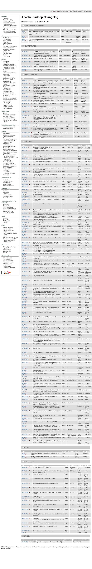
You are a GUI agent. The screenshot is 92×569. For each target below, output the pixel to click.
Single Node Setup (8, 20)
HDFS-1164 (25, 184)
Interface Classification (9, 31)
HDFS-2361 (25, 348)
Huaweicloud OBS (8, 211)
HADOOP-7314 (26, 106)
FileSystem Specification (9, 32)
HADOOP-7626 (24, 260)
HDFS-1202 (25, 174)
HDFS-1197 (25, 434)
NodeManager (7, 153)
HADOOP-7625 (24, 285)
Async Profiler (6, 56)
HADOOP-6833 (24, 178)
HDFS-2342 (25, 316)
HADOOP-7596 (24, 235)
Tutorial (5, 113)
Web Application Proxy (9, 146)
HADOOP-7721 (24, 407)
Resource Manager (8, 181)
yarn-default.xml (7, 263)
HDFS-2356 (25, 500)
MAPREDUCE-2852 (26, 228)
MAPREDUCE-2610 (26, 246)
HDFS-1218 (25, 362)
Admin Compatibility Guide (10, 29)
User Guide (6, 63)
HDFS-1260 (25, 356)
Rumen (5, 236)
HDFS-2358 (25, 396)
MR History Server (8, 128)
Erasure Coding (7, 101)
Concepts (5, 193)
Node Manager (7, 182)
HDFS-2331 (25, 275)
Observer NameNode (8, 68)
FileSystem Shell (7, 24)
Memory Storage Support (9, 98)
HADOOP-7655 (26, 136)
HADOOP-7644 (24, 301)
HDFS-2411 (25, 429)
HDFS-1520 (25, 55)
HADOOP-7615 (24, 438)
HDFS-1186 (25, 359)
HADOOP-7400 (24, 193)
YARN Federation (7, 167)
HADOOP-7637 (24, 288)
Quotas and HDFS (8, 79)
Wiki (51, 11)
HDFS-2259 (25, 226)
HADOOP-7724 (24, 416)
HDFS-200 (24, 52)
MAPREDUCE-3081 (26, 335)
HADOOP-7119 (26, 61)
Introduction (6, 180)
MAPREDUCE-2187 (26, 204)
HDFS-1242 (24, 454)
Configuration (6, 221)
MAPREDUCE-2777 (26, 70)
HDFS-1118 (25, 171)
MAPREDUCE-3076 (26, 305)
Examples (5, 219)
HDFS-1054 (25, 84)
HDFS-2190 (25, 219)
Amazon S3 (6, 205)
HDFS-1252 (24, 457)
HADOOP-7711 (24, 387)
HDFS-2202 (24, 40)
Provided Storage (7, 108)
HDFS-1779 (25, 271)
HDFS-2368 (25, 343)
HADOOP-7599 (24, 257)
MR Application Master (9, 127)
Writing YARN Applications (10, 150)
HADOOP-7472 (26, 121)
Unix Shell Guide (7, 53)
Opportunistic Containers (9, 166)
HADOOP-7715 (24, 384)
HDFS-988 (24, 186)
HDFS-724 (24, 150)
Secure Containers (8, 162)
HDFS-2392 (25, 399)
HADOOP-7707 (26, 128)
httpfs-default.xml (7, 266)
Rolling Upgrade (7, 91)
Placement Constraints (9, 173)
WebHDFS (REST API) (9, 82)
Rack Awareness (7, 43)
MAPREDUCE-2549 (26, 264)
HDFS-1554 (24, 37)
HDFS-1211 (25, 90)
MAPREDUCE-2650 (26, 196)
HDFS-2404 (25, 523)
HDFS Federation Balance (10, 233)
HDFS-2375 (25, 331)
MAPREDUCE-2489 (26, 223)
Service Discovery (8, 196)
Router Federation (8, 106)
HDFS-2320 (25, 242)
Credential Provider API (9, 49)
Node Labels (6, 143)
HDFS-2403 (25, 518)
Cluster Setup (6, 21)
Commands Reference (9, 22)
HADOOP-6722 (24, 155)
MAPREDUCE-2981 (26, 125)
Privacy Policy (26, 547)
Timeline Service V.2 (8, 149)
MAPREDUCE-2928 (26, 497)
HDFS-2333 (25, 280)
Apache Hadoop (63, 11)
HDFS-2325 (25, 321)
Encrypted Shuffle (7, 116)
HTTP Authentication (8, 47)
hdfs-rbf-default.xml (8, 260)
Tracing (5, 52)
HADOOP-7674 (24, 313)
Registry (5, 54)
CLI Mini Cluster (7, 37)
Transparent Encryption (9, 94)
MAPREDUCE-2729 (26, 116)
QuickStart (6, 192)
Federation (6, 70)
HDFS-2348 (25, 509)
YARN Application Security (10, 152)
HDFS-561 (24, 467)
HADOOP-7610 (24, 254)
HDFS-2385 (25, 526)
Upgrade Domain (7, 104)
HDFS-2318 (25, 487)
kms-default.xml (7, 264)
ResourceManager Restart (10, 139)
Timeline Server (7, 147)
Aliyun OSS (6, 204)
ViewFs (5, 71)
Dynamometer (7, 241)
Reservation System (8, 163)
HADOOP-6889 (26, 66)
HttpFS (5, 84)
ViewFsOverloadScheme (9, 72)
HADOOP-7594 (26, 58)
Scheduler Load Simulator (10, 238)
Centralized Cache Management (8, 87)
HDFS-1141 (25, 161)
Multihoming (6, 95)
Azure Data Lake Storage (9, 208)
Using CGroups (7, 160)
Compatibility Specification (10, 25)
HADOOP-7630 (24, 295)
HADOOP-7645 (24, 308)
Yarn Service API (7, 195)
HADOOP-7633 (24, 298)
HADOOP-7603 (24, 371)
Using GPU (6, 170)
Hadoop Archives (7, 229)
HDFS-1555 (25, 97)
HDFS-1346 (25, 181)
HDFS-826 (24, 80)
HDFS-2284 (25, 474)
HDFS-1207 (25, 164)
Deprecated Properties (9, 267)
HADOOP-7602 (24, 422)
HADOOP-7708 (24, 393)
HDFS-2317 (25, 478)
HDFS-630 (24, 32)
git (55, 11)
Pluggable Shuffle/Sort (9, 117)
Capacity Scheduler (8, 136)
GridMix (5, 234)
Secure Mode (6, 45)
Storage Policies (7, 96)
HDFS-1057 (25, 470)
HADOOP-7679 (24, 325)
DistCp (5, 231)
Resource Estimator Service (10, 237)
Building (5, 222)
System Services (7, 197)
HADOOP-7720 (26, 132)
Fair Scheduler (7, 138)
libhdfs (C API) (7, 81)
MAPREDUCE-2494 (26, 112)
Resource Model (7, 142)
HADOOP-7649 (24, 425)
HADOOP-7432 (26, 103)
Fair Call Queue (7, 39)
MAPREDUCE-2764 (26, 419)
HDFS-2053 (25, 209)
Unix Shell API (7, 251)
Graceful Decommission (9, 164)
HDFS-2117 (25, 213)
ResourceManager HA (9, 140)
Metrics (5, 252)
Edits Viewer (6, 75)
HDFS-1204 (25, 168)
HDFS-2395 (25, 514)
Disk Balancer (6, 102)
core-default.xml (7, 257)
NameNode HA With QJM (10, 65)
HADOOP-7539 (24, 232)
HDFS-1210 (25, 87)
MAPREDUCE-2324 (26, 200)
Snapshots (6, 74)
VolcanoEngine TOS (8, 212)
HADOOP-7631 (24, 292)
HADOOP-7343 (26, 100)
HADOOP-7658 (24, 374)
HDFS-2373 (25, 339)
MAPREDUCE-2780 (26, 531)
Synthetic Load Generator (10, 99)
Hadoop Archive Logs (8, 230)
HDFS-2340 (25, 492)
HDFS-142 (24, 158)
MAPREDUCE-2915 (26, 249)
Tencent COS (6, 210)
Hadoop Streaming (8, 227)
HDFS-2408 (25, 403)
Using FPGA (6, 171)
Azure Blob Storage (8, 207)
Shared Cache (7, 169)
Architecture (6, 61)
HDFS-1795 (25, 542)
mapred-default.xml (8, 262)
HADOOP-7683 (24, 353)
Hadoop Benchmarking (9, 240)
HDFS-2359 (25, 328)
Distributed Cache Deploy (10, 119)
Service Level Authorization (10, 46)
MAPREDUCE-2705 (26, 217)
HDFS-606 (24, 147)
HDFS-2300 (25, 440)
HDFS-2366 (25, 504)
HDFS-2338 (25, 483)
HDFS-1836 (25, 189)
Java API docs (7, 249)
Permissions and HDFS (9, 78)
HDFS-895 (24, 93)
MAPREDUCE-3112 (26, 380)
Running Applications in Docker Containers (9, 155)
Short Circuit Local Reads (10, 85)
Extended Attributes (8, 92)
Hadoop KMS (6, 50)
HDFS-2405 (25, 410)
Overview (5, 18)
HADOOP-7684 (24, 377)
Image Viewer (6, 77)
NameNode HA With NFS (9, 67)
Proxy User (6, 42)
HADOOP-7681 (24, 390)
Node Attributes (7, 145)
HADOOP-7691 (24, 367)
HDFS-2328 (25, 268)
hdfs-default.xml (7, 259)
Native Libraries (7, 40)
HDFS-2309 (25, 237)
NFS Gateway (6, 89)
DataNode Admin (7, 105)
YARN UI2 (5, 174)
